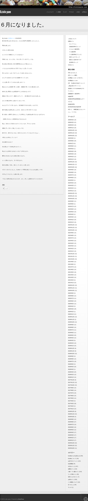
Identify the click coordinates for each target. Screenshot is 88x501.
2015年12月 (71, 443)
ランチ (65, 12)
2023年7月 (71, 206)
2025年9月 (71, 138)
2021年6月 (71, 269)
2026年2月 (71, 125)
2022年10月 (71, 230)
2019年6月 (71, 332)
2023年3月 (71, 217)
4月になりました (72, 72)
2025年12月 (71, 130)
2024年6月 (71, 177)
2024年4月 (71, 183)
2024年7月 (71, 175)
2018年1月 (71, 377)
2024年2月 (71, 188)
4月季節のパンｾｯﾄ (73, 80)
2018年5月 (71, 366)
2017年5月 (71, 398)
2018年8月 (71, 359)
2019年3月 (71, 340)
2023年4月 (71, 214)
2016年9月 (71, 419)
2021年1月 (71, 282)
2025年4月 (71, 151)
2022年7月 (71, 238)
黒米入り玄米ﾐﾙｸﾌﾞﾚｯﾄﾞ (75, 59)
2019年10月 (71, 322)
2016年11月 (71, 414)
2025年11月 (71, 133)
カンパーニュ (72, 44)
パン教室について (73, 482)
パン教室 (58, 12)
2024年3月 (71, 185)
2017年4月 (71, 401)
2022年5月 (71, 240)
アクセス (71, 12)
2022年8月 (71, 235)
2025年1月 (71, 159)
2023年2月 (71, 219)
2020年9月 (71, 293)
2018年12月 (71, 348)
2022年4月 (71, 243)
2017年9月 (71, 387)
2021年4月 (71, 275)
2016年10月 (71, 416)
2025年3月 (71, 154)
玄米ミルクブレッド (74, 57)
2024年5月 (71, 180)
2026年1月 (71, 127)
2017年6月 (71, 395)
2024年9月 (71, 169)
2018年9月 (71, 356)
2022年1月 (71, 251)
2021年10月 (71, 259)
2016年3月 (71, 435)
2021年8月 (71, 264)
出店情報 (70, 463)
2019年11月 (71, 319)
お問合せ (84, 12)
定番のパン (71, 41)
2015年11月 (71, 445)
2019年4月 (71, 338)
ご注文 (78, 12)
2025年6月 (71, 146)
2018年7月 (71, 361)
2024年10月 (71, 167)
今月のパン (11, 38)
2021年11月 (71, 256)
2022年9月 (71, 232)
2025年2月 (71, 156)
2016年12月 (71, 411)
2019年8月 (71, 327)
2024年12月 (71, 161)
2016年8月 (71, 422)
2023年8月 (71, 204)
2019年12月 (71, 317)
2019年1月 (71, 345)
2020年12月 (71, 285)
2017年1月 (71, 408)
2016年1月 (71, 440)
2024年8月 (71, 172)
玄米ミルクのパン (73, 477)
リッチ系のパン (72, 474)
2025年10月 (71, 135)
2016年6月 (71, 427)
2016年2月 (71, 437)
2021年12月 (71, 253)
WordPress (21, 499)
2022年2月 (71, 248)
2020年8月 (71, 296)
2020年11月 (71, 288)
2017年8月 (71, 390)
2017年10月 (71, 385)
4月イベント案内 (72, 75)
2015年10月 (71, 448)
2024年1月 (71, 190)
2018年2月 (71, 374)
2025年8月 (71, 141)
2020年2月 (71, 311)
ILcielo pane (5, 12)
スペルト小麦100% (73, 49)
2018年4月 (71, 369)
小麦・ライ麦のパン (73, 471)
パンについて (50, 12)
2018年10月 (71, 353)
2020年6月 (71, 301)
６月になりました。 (23, 25)
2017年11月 (71, 382)
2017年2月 (71, 406)
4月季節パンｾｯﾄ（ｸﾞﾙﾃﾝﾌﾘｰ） (76, 78)
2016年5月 (71, 429)
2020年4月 (71, 306)
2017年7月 (71, 393)
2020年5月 (71, 303)
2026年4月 (71, 120)
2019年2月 (71, 343)
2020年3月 (71, 309)
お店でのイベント (73, 461)
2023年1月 (71, 222)
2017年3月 (71, 403)
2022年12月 (71, 225)
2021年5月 (71, 272)
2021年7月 (71, 267)
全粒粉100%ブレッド (74, 46)
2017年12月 (71, 380)
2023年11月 (71, 196)
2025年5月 (71, 148)
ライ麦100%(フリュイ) (74, 54)
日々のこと (71, 484)
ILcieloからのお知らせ (74, 456)
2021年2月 (71, 280)
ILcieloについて (72, 458)
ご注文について (72, 38)
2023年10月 (71, 198)
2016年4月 (71, 432)
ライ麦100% (72, 52)
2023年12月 (71, 193)
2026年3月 (71, 122)
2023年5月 (71, 211)
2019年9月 (71, 324)
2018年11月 (71, 351)
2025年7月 (71, 143)
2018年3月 (71, 372)
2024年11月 (71, 164)
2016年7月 (71, 424)
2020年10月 (71, 290)
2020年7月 (71, 298)
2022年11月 (71, 227)
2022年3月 (71, 246)
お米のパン (71, 479)
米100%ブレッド (73, 62)
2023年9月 (71, 201)
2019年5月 (71, 335)
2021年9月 (71, 261)
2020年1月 (71, 314)
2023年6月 (71, 209)
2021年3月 (71, 277)
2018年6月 (71, 364)
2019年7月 (71, 330)
